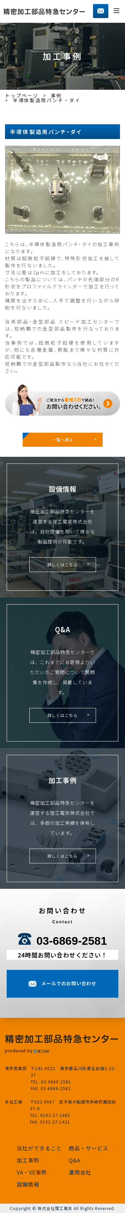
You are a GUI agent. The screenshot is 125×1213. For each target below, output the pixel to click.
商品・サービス (88, 1148)
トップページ (22, 95)
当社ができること (39, 1148)
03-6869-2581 (71, 940)
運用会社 (80, 1172)
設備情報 (28, 1184)
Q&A (74, 1160)
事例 (56, 95)
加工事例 (28, 1160)
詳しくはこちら (62, 564)
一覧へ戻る (62, 439)
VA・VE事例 (32, 1172)
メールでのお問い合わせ (68, 983)
